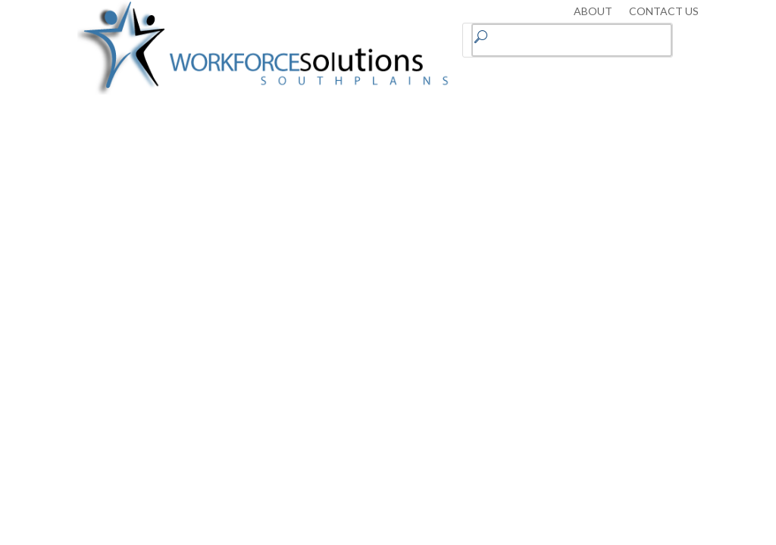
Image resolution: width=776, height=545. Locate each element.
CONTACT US (664, 11)
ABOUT (593, 11)
